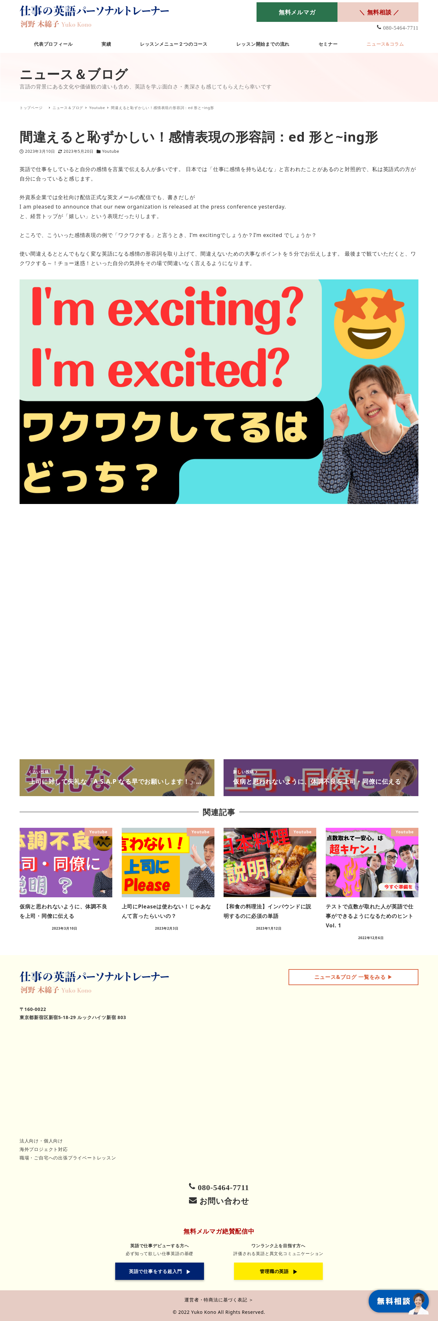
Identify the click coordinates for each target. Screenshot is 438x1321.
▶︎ (353, 977)
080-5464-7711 (400, 28)
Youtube (110, 151)
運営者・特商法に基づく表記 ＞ (219, 1300)
